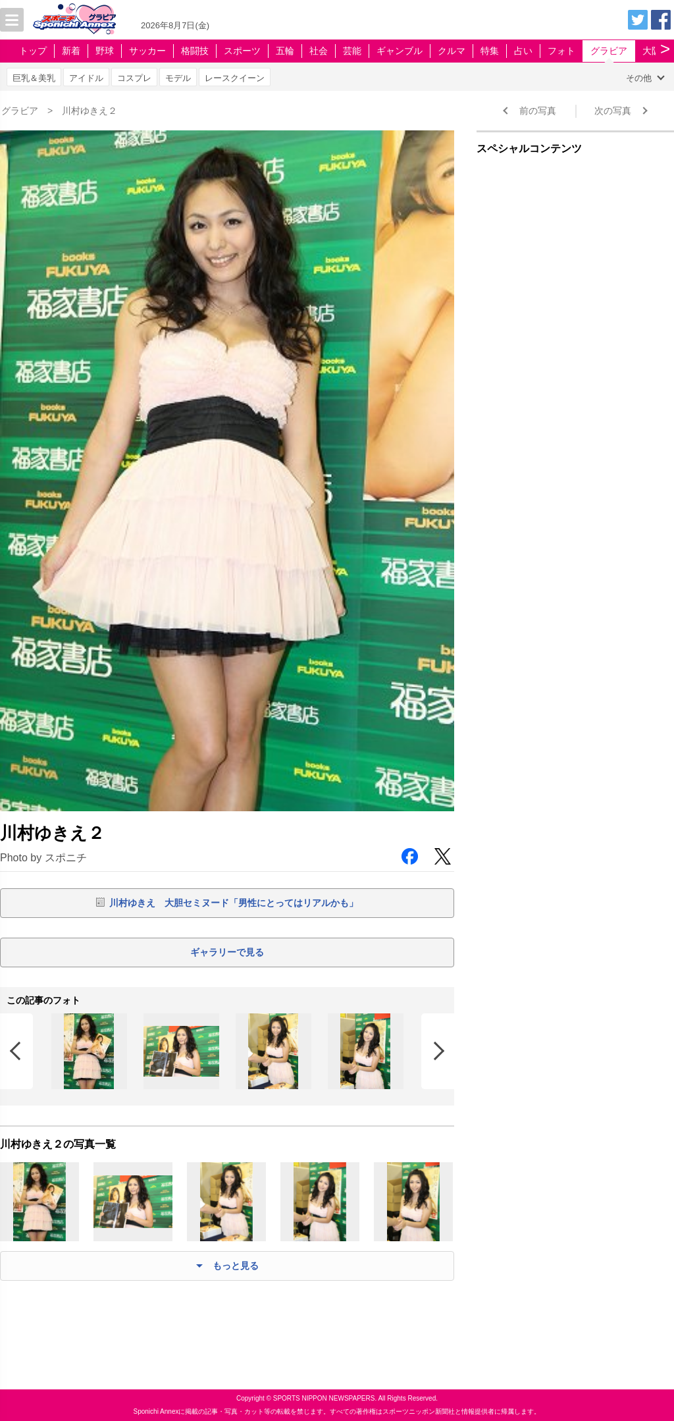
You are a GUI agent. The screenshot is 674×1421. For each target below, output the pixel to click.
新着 (71, 50)
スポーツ (242, 50)
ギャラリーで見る (227, 952)
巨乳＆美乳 (34, 78)
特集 (489, 50)
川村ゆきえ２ (89, 110)
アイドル (86, 78)
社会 (318, 50)
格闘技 (195, 50)
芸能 (352, 50)
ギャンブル (399, 50)
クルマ (451, 50)
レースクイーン (235, 78)
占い (523, 50)
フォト (561, 50)
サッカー (147, 50)
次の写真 (612, 110)
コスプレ (134, 78)
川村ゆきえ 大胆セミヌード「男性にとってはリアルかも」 (233, 903)
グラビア (608, 50)
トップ (33, 50)
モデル (178, 78)
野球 (104, 50)
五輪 (285, 50)
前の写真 (537, 110)
